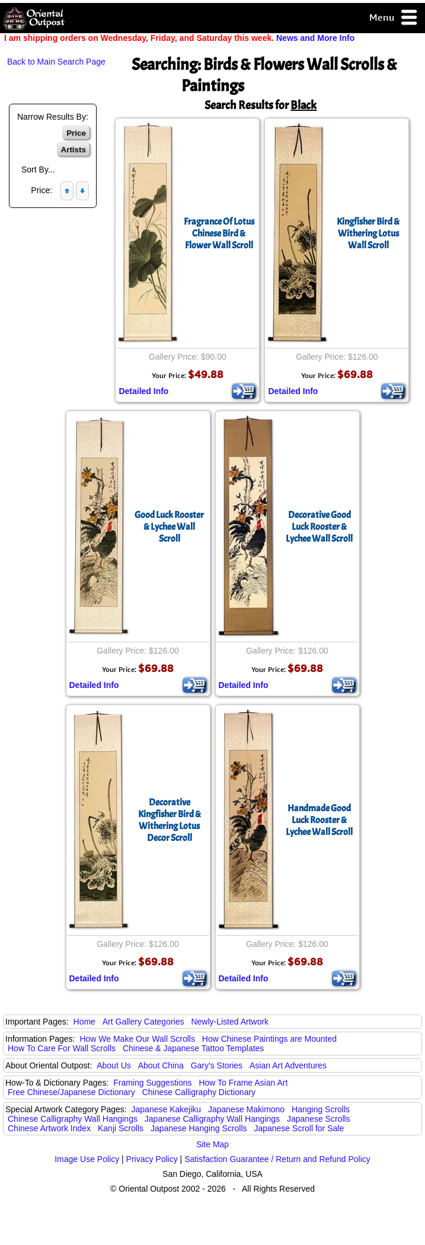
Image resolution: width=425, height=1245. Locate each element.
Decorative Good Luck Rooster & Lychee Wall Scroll (319, 527)
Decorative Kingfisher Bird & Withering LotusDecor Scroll (169, 820)
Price (76, 133)
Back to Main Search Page (56, 61)
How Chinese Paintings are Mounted (269, 1039)
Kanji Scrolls (120, 1128)
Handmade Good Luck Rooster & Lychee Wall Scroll (319, 820)
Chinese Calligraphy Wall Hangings (73, 1119)
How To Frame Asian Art (243, 1082)
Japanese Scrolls (318, 1119)
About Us (114, 1065)
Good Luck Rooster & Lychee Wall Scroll (169, 527)
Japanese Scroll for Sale (299, 1128)
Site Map (212, 1144)
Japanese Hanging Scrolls (199, 1128)
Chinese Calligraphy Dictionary (198, 1092)
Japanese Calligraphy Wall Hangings (212, 1119)
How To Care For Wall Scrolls (62, 1048)
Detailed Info (143, 391)
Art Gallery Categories (143, 1021)
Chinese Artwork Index (49, 1128)
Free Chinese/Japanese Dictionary (71, 1092)
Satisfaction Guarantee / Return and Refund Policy (277, 1159)
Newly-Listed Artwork (230, 1021)
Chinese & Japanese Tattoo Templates (193, 1048)
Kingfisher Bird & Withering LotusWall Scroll (368, 233)
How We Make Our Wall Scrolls (136, 1039)
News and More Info (315, 38)
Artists (73, 149)
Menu (393, 18)
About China (161, 1065)
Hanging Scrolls (321, 1109)
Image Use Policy (87, 1159)
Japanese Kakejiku (167, 1109)
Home (84, 1021)
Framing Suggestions (152, 1082)
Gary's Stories (216, 1065)
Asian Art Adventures (288, 1065)
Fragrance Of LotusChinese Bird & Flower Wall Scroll (219, 233)
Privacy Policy (152, 1159)
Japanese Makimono (246, 1109)
